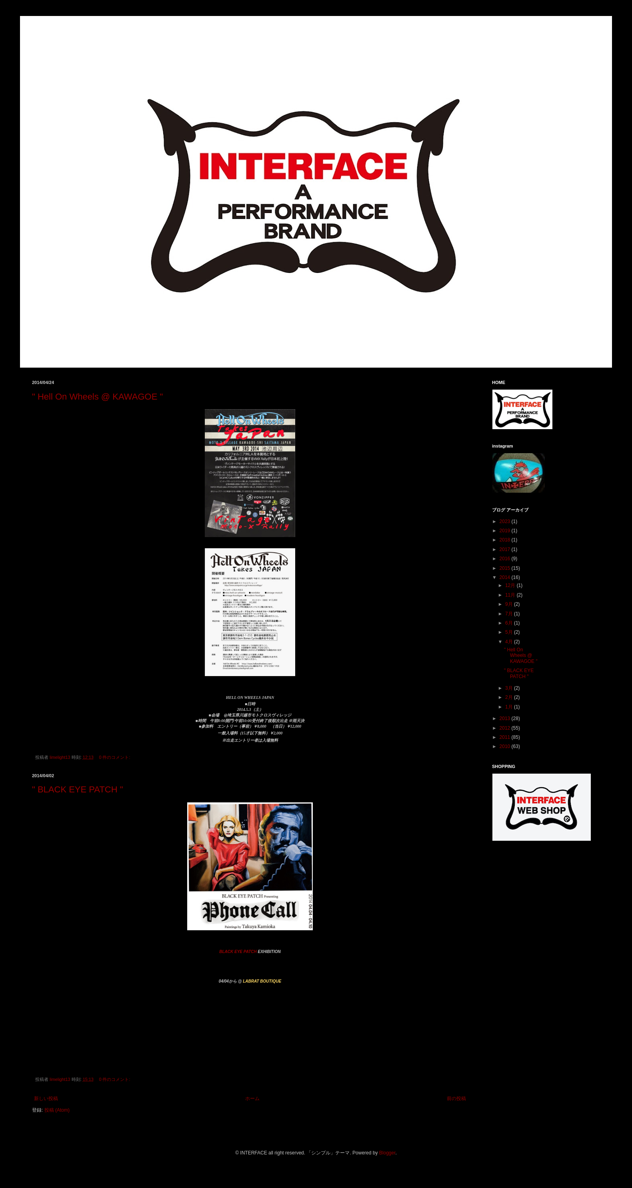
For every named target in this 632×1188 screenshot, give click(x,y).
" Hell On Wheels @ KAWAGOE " (97, 397)
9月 (509, 604)
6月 (509, 623)
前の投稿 (456, 1098)
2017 (506, 549)
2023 (506, 521)
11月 (511, 595)
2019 (506, 530)
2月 (509, 697)
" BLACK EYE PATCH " (77, 789)
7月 (509, 614)
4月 (509, 642)
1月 (509, 707)
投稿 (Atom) (57, 1110)
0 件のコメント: (115, 757)
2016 (506, 558)
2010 (506, 746)
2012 (506, 728)
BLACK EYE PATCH (238, 951)
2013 (506, 718)
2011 (506, 737)
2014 (506, 577)
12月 (511, 585)
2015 (506, 568)
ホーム (252, 1098)
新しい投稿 (46, 1098)
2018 (506, 540)
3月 (509, 688)
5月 (509, 632)
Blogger (387, 1153)
